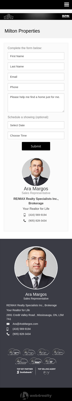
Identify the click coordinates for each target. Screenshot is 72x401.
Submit (36, 146)
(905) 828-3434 (38, 220)
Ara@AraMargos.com (25, 323)
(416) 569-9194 (38, 214)
